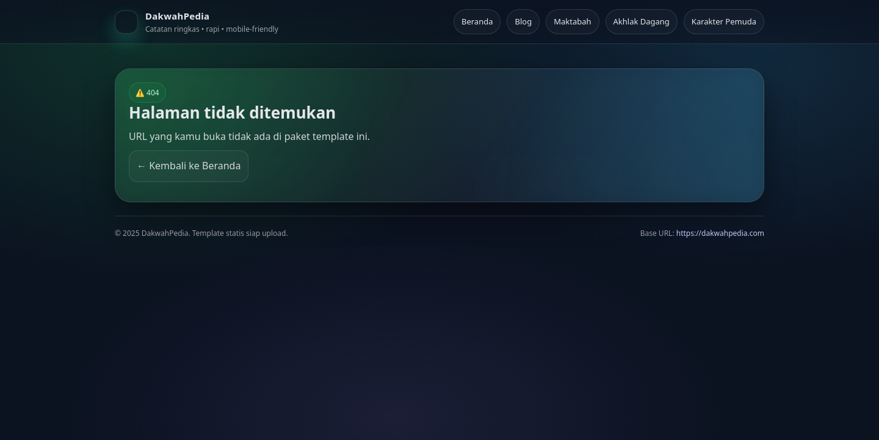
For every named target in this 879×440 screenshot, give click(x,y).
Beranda (477, 21)
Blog (523, 21)
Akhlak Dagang (641, 21)
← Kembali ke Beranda (189, 165)
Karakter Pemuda (724, 21)
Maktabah (572, 21)
